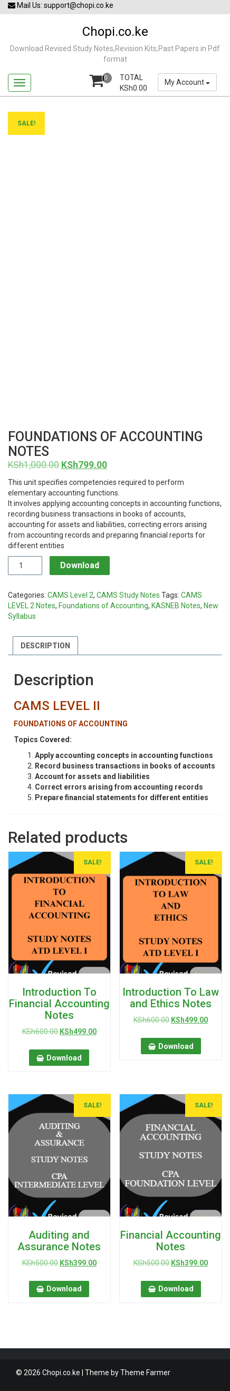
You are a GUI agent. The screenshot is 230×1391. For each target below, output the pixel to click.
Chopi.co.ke (115, 31)
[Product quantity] (25, 565)
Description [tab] (45, 645)
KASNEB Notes (175, 605)
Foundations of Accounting (103, 605)
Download (79, 565)
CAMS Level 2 (70, 595)
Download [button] (64, 1058)
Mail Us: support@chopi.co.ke (60, 5)
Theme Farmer (145, 1372)
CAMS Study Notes (128, 595)
